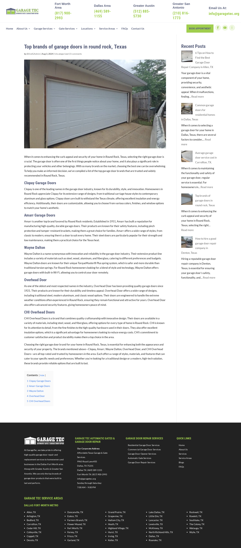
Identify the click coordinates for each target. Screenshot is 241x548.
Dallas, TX (154, 536)
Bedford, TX (33, 520)
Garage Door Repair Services (141, 462)
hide (42, 375)
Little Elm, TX (155, 516)
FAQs (124, 29)
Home (9, 29)
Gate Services (67, 29)
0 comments (76, 53)
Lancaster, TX (156, 520)
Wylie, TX (194, 532)
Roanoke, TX (155, 540)
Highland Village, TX (118, 528)
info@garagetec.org (86, 478)
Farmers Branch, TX (77, 520)
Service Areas (107, 29)
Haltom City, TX (116, 520)
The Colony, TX (196, 524)
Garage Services (43, 29)
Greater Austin (143, 5)
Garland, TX (73, 540)
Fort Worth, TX (74, 528)
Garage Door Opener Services (142, 453)
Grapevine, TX (115, 516)
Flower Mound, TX (76, 524)
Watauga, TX (195, 528)
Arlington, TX (33, 516)
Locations (87, 29)
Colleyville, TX (34, 532)
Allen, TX (31, 512)
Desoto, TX (32, 540)
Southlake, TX (196, 520)
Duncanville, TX (75, 512)
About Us (21, 29)
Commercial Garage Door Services (144, 449)
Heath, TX (113, 524)
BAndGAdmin (33, 53)
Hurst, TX (113, 532)
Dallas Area (102, 5)
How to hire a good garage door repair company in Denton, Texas (197, 238)
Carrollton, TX (34, 524)
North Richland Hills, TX (161, 532)
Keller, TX (113, 540)
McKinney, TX (156, 528)
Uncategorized (62, 53)
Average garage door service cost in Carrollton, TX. (206, 157)
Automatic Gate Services (139, 458)
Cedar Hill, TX (34, 528)
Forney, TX (72, 532)
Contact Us (137, 29)
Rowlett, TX (195, 516)
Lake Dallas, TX (156, 512)
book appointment (200, 28)
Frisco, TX (72, 536)
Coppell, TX (32, 536)
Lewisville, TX (156, 524)
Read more (197, 96)
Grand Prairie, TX (117, 512)
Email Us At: (218, 8)
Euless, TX (72, 516)
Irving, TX (113, 536)
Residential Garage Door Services (144, 445)
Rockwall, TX (195, 512)
